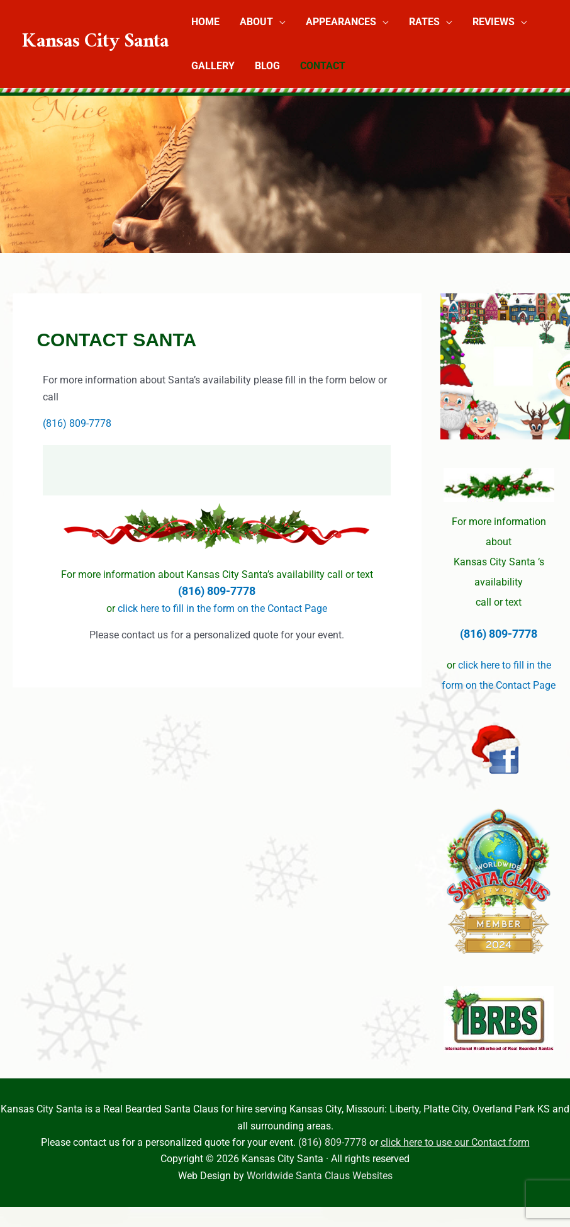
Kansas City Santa (95, 43)
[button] (279, 22)
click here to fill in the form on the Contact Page (222, 608)
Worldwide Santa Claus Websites (320, 1176)
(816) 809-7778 (77, 423)
